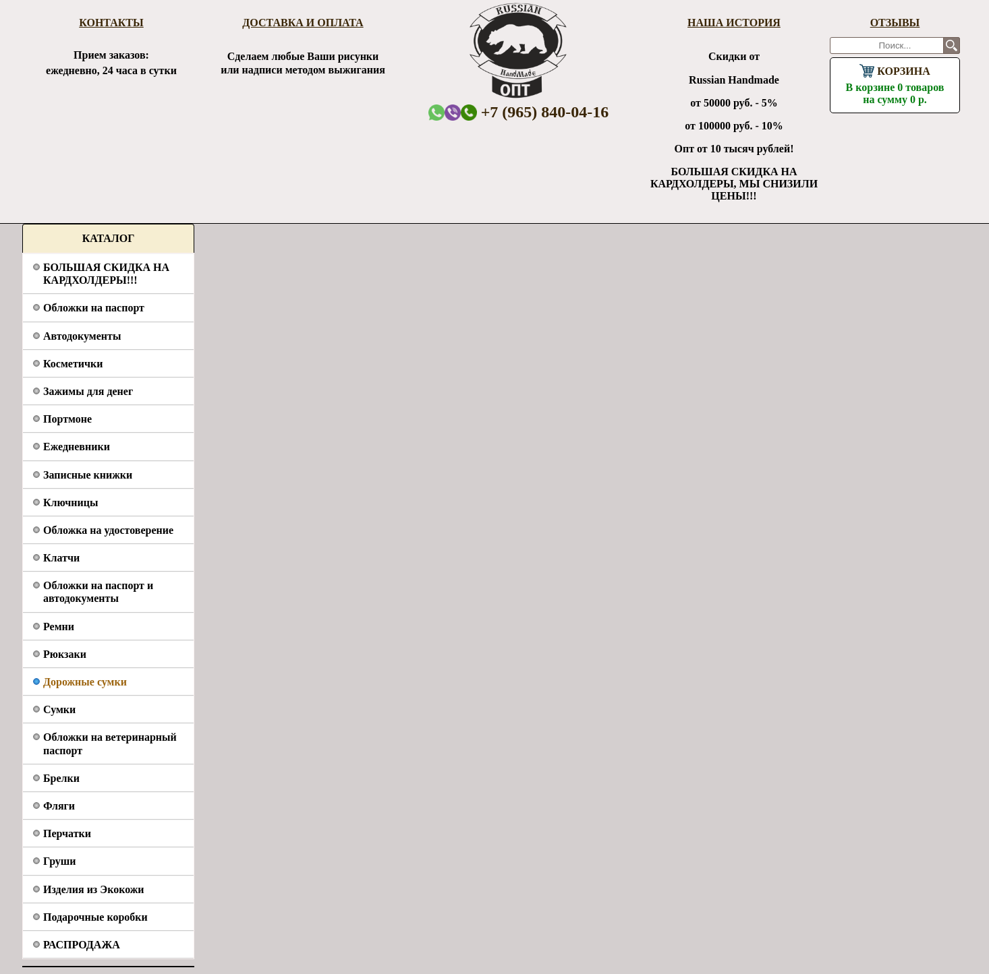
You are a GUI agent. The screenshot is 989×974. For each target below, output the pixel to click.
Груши (59, 861)
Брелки (61, 778)
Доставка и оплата (302, 22)
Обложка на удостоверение (108, 530)
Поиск (951, 45)
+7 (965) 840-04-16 (535, 112)
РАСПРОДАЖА (81, 944)
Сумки (59, 709)
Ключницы (70, 502)
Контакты (111, 22)
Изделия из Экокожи (93, 889)
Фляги (59, 806)
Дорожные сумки (85, 682)
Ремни (58, 626)
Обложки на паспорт (93, 307)
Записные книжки (87, 475)
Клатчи (61, 558)
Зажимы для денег (88, 391)
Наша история (734, 22)
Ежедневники (76, 446)
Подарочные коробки (95, 917)
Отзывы (895, 22)
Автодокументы (82, 336)
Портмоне (67, 419)
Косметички (73, 363)
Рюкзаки (64, 654)
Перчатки (67, 833)
